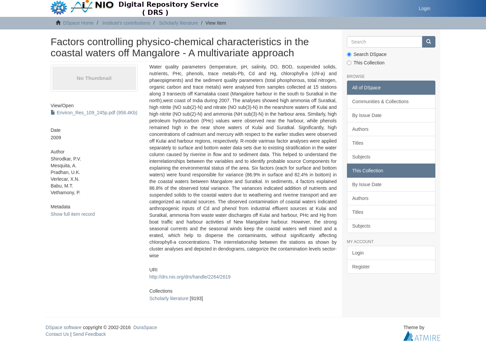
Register (361, 266)
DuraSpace (145, 327)
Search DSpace (367, 54)
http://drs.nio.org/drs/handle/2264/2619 (190, 277)
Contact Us (57, 334)
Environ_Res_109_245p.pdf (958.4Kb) (94, 112)
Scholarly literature (178, 23)
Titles (357, 143)
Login (358, 253)
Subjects (361, 156)
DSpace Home (78, 23)
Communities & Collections (380, 101)
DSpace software (64, 327)
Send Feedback (89, 334)
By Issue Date (367, 115)
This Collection (366, 62)
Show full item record (73, 214)
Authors (360, 129)
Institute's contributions (126, 23)
